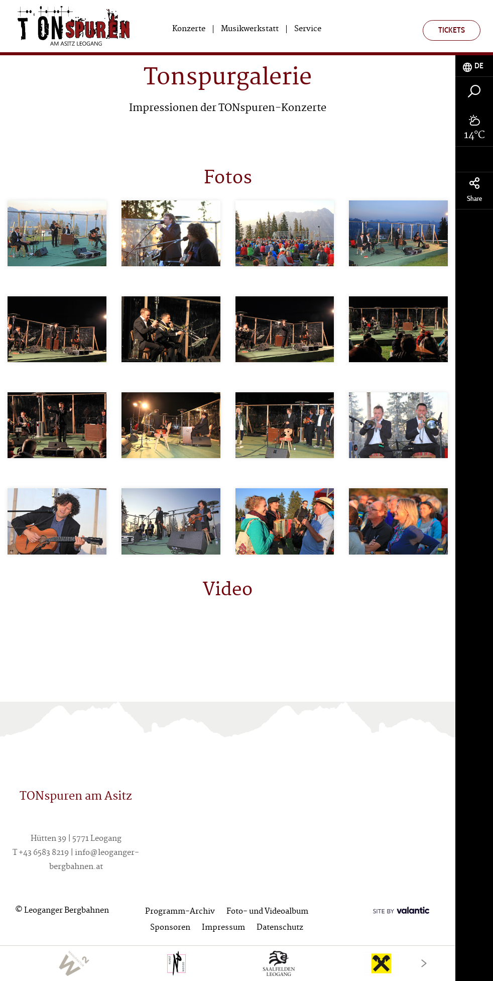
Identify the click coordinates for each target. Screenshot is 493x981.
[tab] (474, 66)
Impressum (223, 928)
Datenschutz (280, 928)
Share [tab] (474, 190)
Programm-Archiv (180, 912)
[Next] (424, 963)
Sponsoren (170, 928)
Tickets (451, 30)
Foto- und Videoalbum (267, 912)
